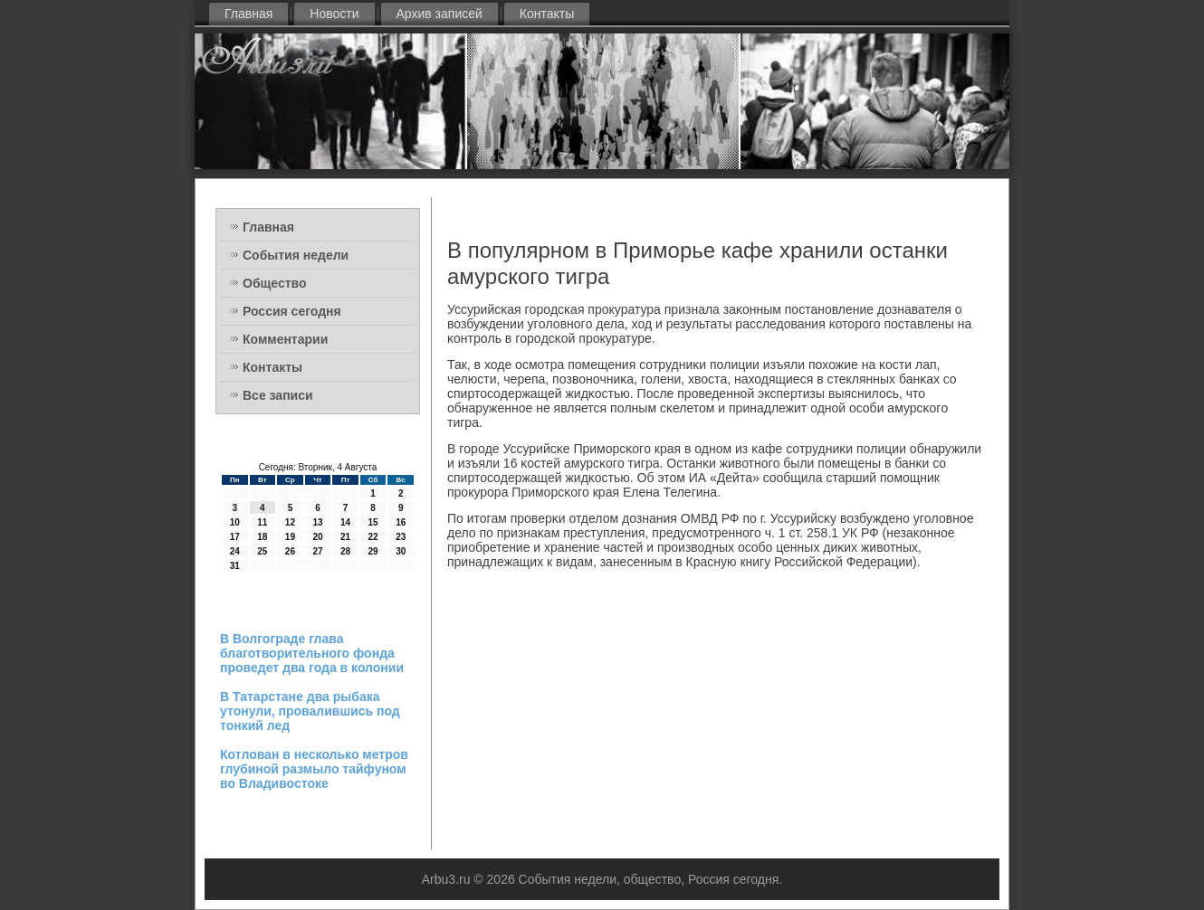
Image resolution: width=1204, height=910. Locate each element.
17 (235, 537)
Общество (275, 283)
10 (235, 522)
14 (345, 522)
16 (401, 522)
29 (373, 551)
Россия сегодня (292, 311)
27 (317, 551)
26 (290, 551)
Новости (334, 13)
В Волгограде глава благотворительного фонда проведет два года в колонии (312, 653)
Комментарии (285, 339)
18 (262, 537)
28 (345, 551)
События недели (296, 255)
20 (317, 537)
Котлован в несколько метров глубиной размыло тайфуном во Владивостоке (314, 769)
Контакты (547, 13)
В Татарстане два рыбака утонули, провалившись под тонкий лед (310, 711)
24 (235, 551)
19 (290, 537)
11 (262, 522)
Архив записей (440, 13)
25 (262, 551)
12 (290, 522)
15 (373, 522)
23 (401, 537)
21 (345, 537)
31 (235, 566)
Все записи (278, 395)
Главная (248, 13)
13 (317, 522)
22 (373, 537)
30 (401, 551)
